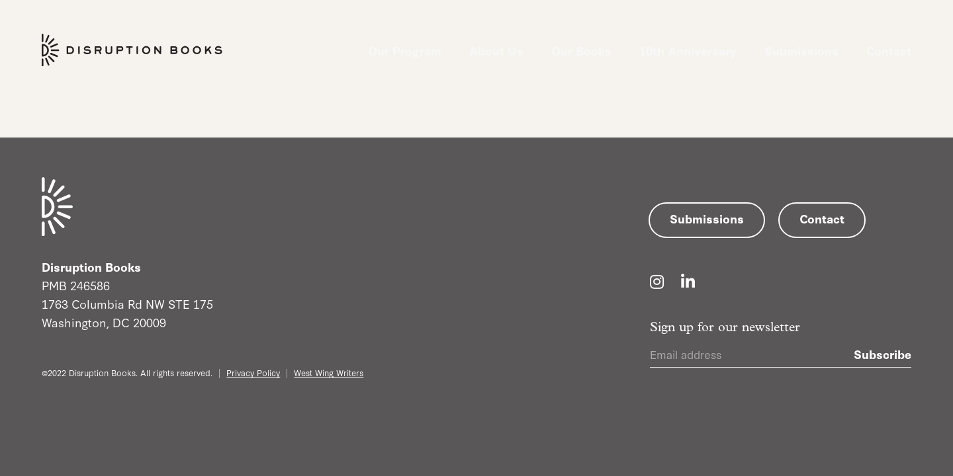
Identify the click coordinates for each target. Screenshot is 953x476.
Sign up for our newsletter (725, 328)
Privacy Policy (253, 372)
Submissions (801, 50)
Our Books (581, 50)
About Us (496, 50)
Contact (888, 50)
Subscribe (882, 353)
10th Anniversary (688, 50)
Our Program (404, 50)
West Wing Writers (328, 372)
